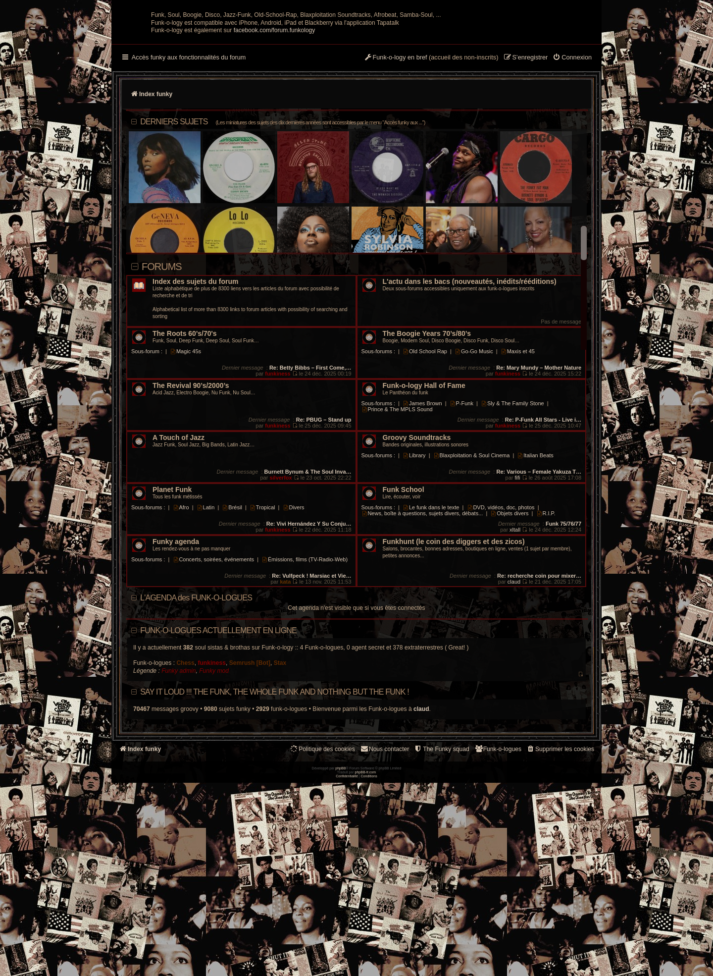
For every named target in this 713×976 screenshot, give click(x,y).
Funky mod (214, 767)
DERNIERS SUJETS (282, 219)
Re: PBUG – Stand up (324, 517)
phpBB (340, 961)
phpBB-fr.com (365, 965)
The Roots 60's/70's (185, 430)
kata (285, 679)
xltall (514, 627)
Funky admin (178, 767)
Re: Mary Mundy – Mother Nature (538, 465)
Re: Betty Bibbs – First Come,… (310, 465)
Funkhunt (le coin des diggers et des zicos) (454, 639)
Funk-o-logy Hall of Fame (424, 483)
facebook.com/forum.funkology (274, 127)
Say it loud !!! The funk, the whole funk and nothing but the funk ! (274, 789)
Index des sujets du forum (195, 378)
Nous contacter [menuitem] (384, 846)
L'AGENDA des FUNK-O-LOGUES (196, 695)
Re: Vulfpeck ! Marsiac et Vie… (311, 673)
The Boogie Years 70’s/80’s (427, 430)
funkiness (277, 471)
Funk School (403, 587)
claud (514, 679)
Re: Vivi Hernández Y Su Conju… (309, 621)
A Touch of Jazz (178, 535)
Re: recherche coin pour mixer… (539, 673)
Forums (162, 363)
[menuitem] (572, 155)
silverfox (280, 575)
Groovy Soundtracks (417, 535)
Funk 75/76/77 (563, 621)
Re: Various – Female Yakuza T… (538, 569)
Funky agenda (176, 639)
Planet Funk (172, 587)
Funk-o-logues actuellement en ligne (218, 727)
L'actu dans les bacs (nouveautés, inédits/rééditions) (470, 378)
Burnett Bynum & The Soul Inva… (308, 569)
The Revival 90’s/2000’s (191, 483)
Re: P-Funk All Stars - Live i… (543, 517)
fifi (517, 575)
